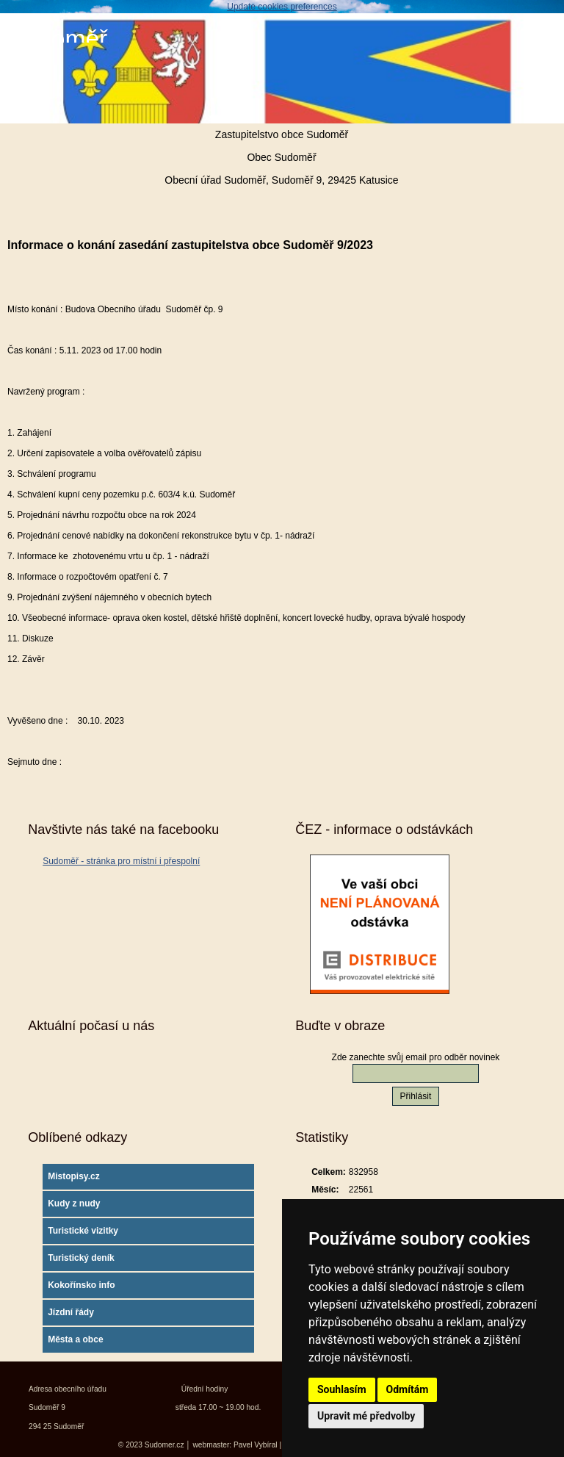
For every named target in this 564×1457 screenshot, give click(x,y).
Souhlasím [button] (341, 1389)
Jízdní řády (71, 1312)
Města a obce (75, 1339)
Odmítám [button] (407, 1389)
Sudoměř (57, 38)
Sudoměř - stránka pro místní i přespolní (121, 861)
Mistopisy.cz (73, 1176)
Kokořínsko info (81, 1285)
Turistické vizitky (83, 1231)
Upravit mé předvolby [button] (366, 1416)
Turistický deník (81, 1258)
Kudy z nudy (74, 1203)
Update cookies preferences (281, 6)
